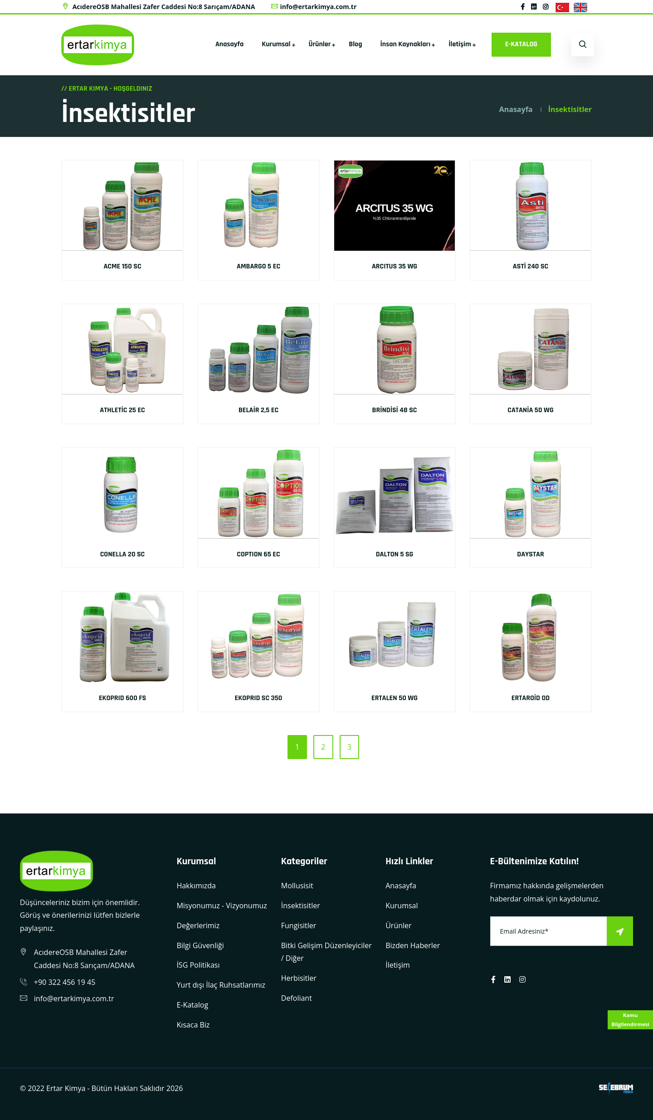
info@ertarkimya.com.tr (313, 6)
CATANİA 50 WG (530, 410)
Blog (355, 44)
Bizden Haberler (412, 945)
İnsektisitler (300, 906)
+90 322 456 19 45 (65, 982)
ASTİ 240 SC (530, 266)
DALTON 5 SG (395, 554)
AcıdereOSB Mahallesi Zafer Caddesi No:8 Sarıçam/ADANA (158, 6)
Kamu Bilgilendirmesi (630, 1019)
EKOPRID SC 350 (259, 698)
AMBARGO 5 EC (258, 266)
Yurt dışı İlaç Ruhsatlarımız (220, 985)
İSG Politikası (197, 965)
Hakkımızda (196, 886)
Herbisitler (299, 978)
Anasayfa (229, 44)
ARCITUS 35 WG (394, 266)
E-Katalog (192, 1005)
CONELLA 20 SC (122, 554)
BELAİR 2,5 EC (258, 410)
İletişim (459, 44)
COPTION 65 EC (258, 554)
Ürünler (320, 44)
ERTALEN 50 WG (394, 698)
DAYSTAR (530, 554)
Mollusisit (297, 886)
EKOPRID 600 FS (122, 698)
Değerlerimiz (197, 925)
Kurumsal (276, 44)
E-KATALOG (521, 44)
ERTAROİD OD (531, 698)
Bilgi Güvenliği (200, 945)
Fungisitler (299, 925)
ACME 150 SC (122, 266)
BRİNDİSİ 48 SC (394, 410)
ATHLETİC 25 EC (122, 410)
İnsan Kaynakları (405, 44)
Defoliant (296, 998)
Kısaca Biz (193, 1025)
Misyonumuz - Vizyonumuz (221, 906)
